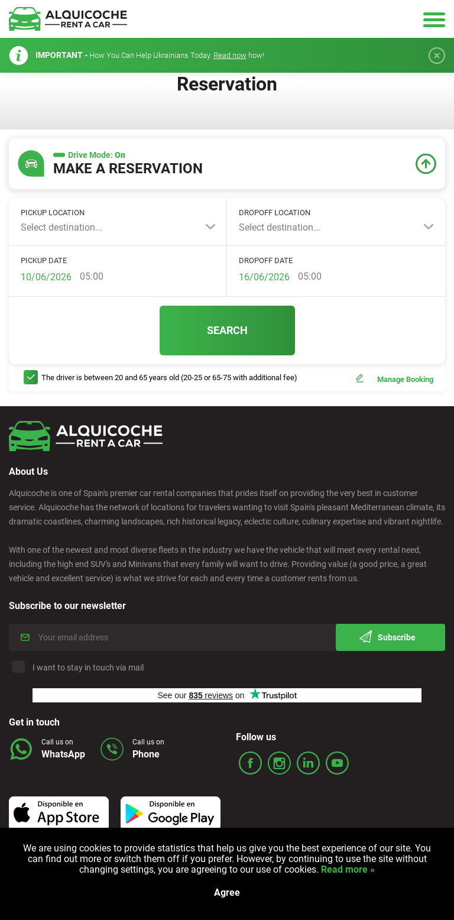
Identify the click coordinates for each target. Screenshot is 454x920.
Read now (230, 55)
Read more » (347, 869)
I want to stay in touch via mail (79, 667)
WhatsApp (63, 754)
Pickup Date (44, 260)
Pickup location (53, 212)
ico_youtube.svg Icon (337, 763)
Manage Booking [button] (405, 379)
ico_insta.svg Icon (279, 763)
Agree (227, 892)
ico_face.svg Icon (250, 763)
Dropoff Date (266, 260)
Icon (59, 813)
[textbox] (118, 227)
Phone (146, 754)
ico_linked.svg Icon (308, 763)
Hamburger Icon (434, 19)
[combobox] (118, 227)
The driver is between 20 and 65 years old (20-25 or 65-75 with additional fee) (169, 377)
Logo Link (68, 19)
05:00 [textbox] (91, 276)
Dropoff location (274, 212)
